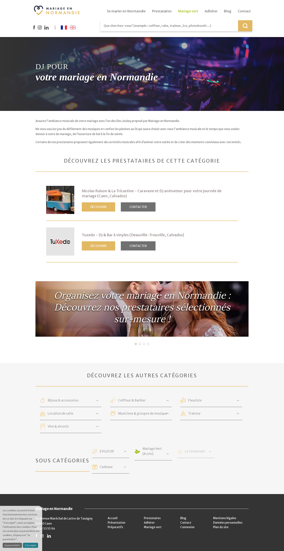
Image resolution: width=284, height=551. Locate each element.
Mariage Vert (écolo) (152, 451)
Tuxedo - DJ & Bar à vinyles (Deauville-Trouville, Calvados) (133, 235)
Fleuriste (195, 400)
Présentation (116, 522)
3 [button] (144, 344)
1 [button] (135, 344)
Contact (185, 522)
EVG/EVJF (107, 451)
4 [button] (148, 344)
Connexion (187, 527)
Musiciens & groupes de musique (142, 413)
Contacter (138, 207)
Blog (183, 518)
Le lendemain (195, 451)
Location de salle (60, 413)
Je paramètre (12, 545)
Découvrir (98, 207)
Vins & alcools (58, 426)
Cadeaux (106, 467)
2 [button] (139, 344)
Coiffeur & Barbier (132, 400)
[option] (142, 309)
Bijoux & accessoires (63, 400)
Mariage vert (153, 527)
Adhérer (149, 522)
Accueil (112, 518)
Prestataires (152, 518)
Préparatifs (115, 527)
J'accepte (30, 545)
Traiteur (194, 413)
